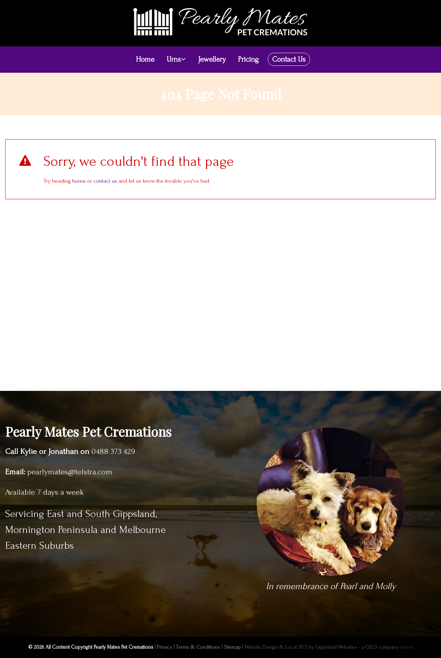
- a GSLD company (385, 647)
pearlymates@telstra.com (69, 471)
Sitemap (232, 647)
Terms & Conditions (198, 647)
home (79, 181)
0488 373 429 (113, 451)
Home (145, 59)
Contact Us (289, 59)
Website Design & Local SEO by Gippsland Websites (301, 647)
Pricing (248, 59)
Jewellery (212, 59)
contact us (105, 181)
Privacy (164, 647)
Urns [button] (176, 59)
